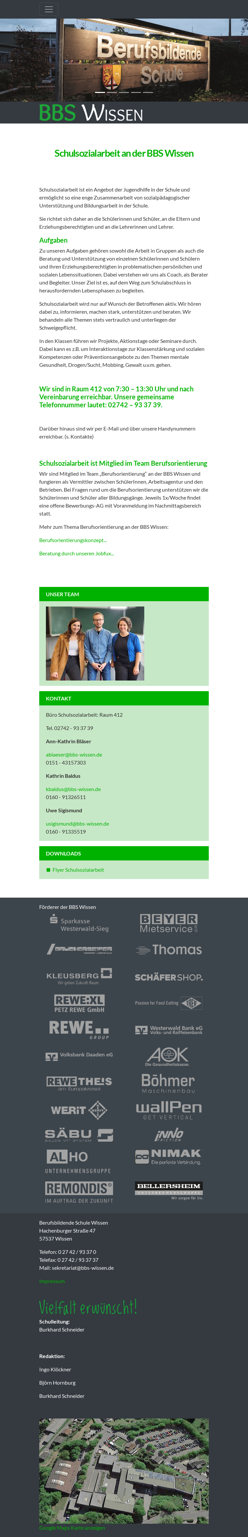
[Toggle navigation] (49, 9)
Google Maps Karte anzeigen (72, 1527)
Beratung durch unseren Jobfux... (76, 553)
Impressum (52, 1281)
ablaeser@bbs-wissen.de (74, 754)
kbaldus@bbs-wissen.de (73, 789)
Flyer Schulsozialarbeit (78, 869)
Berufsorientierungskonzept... (73, 540)
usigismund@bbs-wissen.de (77, 823)
